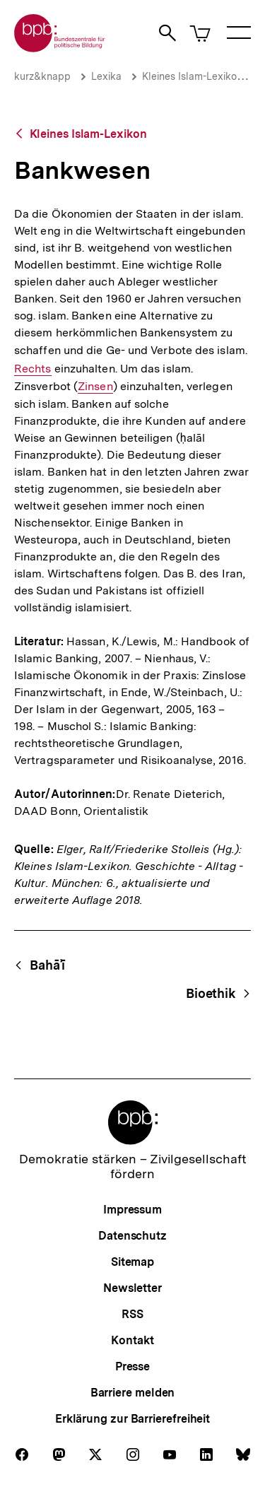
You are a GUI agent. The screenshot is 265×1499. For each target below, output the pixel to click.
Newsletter (132, 1288)
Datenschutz (132, 1235)
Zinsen (95, 387)
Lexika (106, 76)
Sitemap (132, 1262)
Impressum (132, 1209)
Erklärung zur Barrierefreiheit (132, 1418)
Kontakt (132, 1340)
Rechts (33, 368)
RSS (132, 1314)
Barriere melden (132, 1392)
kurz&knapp (42, 76)
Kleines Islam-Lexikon (192, 76)
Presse (132, 1366)
